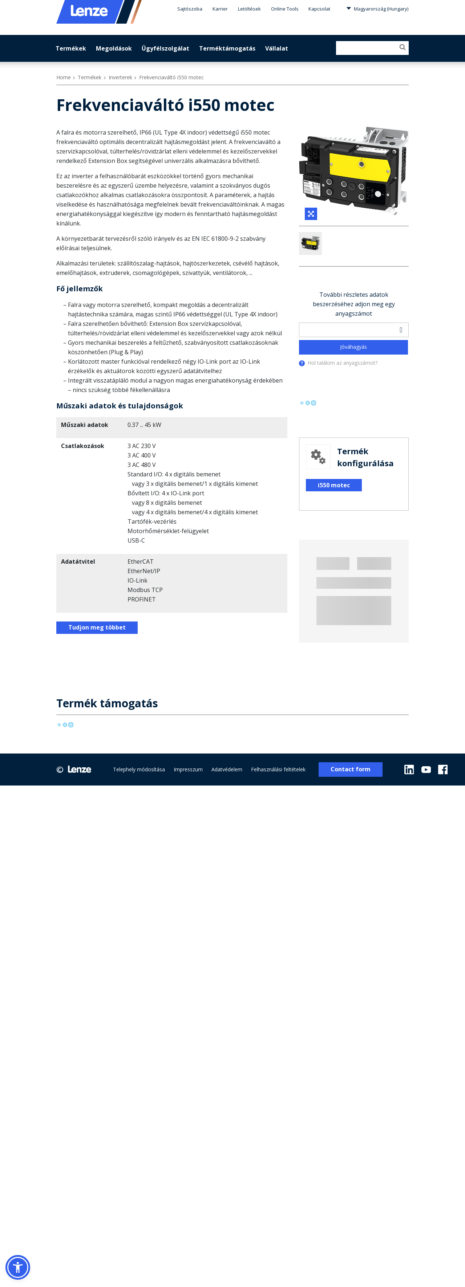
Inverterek (120, 77)
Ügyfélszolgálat (165, 48)
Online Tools (285, 8)
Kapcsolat (319, 8)
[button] (17, 1267)
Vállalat (276, 48)
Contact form (351, 792)
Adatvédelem (226, 792)
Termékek (71, 48)
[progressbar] (307, 426)
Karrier (220, 8)
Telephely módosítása (139, 792)
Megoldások (114, 48)
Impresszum (188, 792)
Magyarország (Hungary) (377, 8)
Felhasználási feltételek (278, 792)
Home (63, 77)
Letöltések (249, 8)
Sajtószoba (189, 8)
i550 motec (334, 508)
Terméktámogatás (227, 48)
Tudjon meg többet (97, 627)
